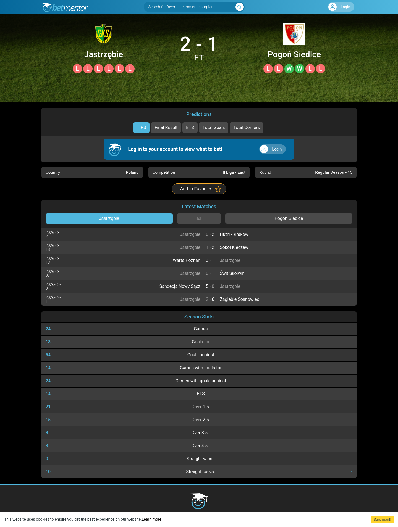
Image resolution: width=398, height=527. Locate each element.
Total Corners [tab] (246, 127)
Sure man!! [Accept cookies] (382, 519)
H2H (199, 218)
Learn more (151, 519)
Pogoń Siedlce (294, 54)
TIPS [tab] (141, 127)
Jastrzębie (103, 54)
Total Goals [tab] (214, 127)
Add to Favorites (196, 188)
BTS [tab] (190, 127)
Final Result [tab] (166, 127)
